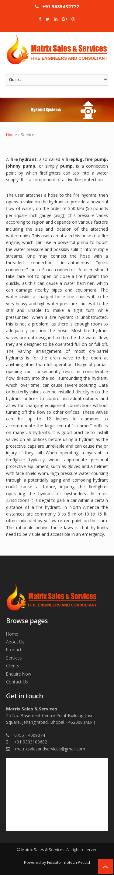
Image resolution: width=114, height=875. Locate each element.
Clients (12, 666)
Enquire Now (18, 674)
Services (14, 658)
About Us (15, 642)
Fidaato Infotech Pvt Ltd (68, 862)
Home (11, 134)
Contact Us (17, 682)
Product (14, 650)
